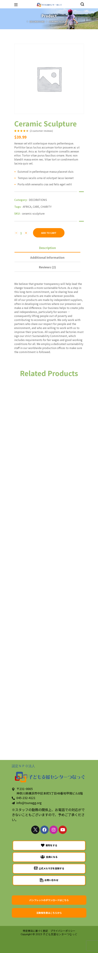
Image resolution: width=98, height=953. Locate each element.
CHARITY (46, 207)
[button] (82, 4)
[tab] (47, 247)
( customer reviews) (41, 130)
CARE (36, 207)
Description (47, 247)
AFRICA (27, 207)
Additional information (47, 257)
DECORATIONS (37, 21)
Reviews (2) (47, 267)
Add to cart (48, 232)
